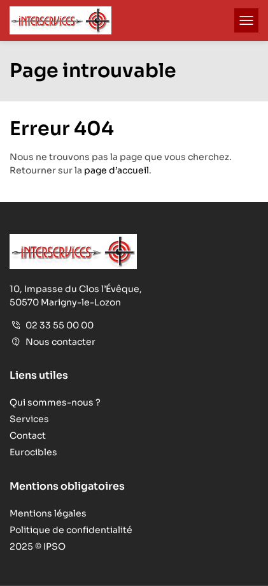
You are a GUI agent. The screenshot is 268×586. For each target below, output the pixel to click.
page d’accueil (116, 170)
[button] (246, 20)
